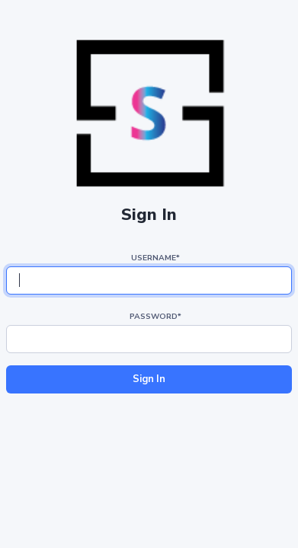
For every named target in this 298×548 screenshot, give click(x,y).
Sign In (149, 379)
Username (155, 258)
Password (155, 316)
